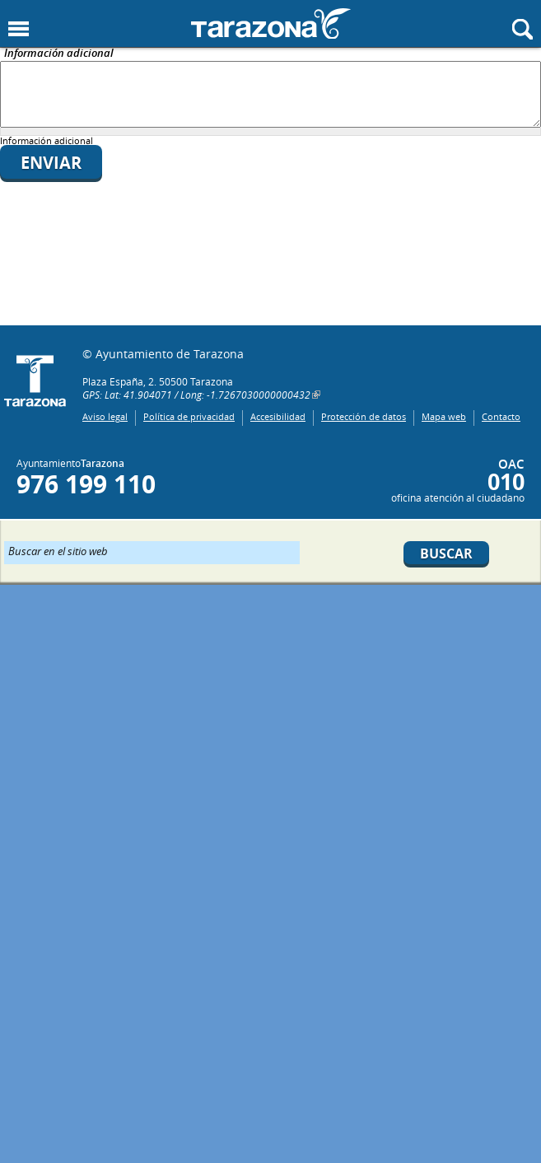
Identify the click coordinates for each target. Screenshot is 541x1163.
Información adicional (59, 54)
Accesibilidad (277, 416)
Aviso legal (105, 416)
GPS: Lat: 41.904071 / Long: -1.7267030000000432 (196, 394)
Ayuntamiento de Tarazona (271, 23)
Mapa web (444, 416)
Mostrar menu (18, 29)
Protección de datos (363, 416)
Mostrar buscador (522, 29)
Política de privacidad (189, 416)
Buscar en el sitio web (58, 550)
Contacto (501, 416)
